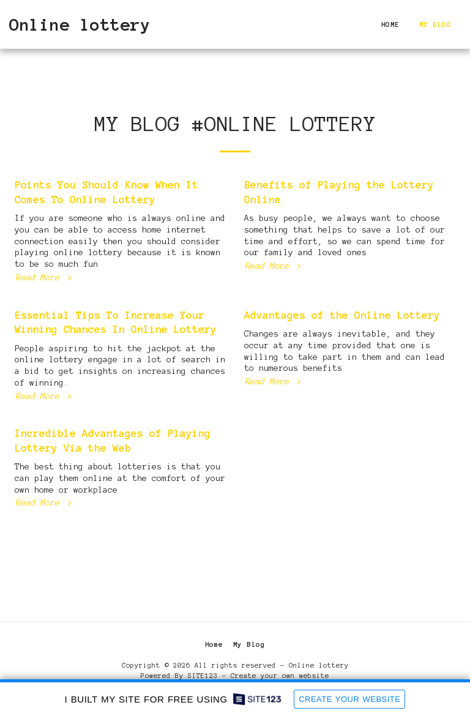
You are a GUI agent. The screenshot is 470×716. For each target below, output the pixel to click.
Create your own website (280, 675)
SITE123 (203, 675)
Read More (45, 277)
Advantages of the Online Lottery (342, 315)
